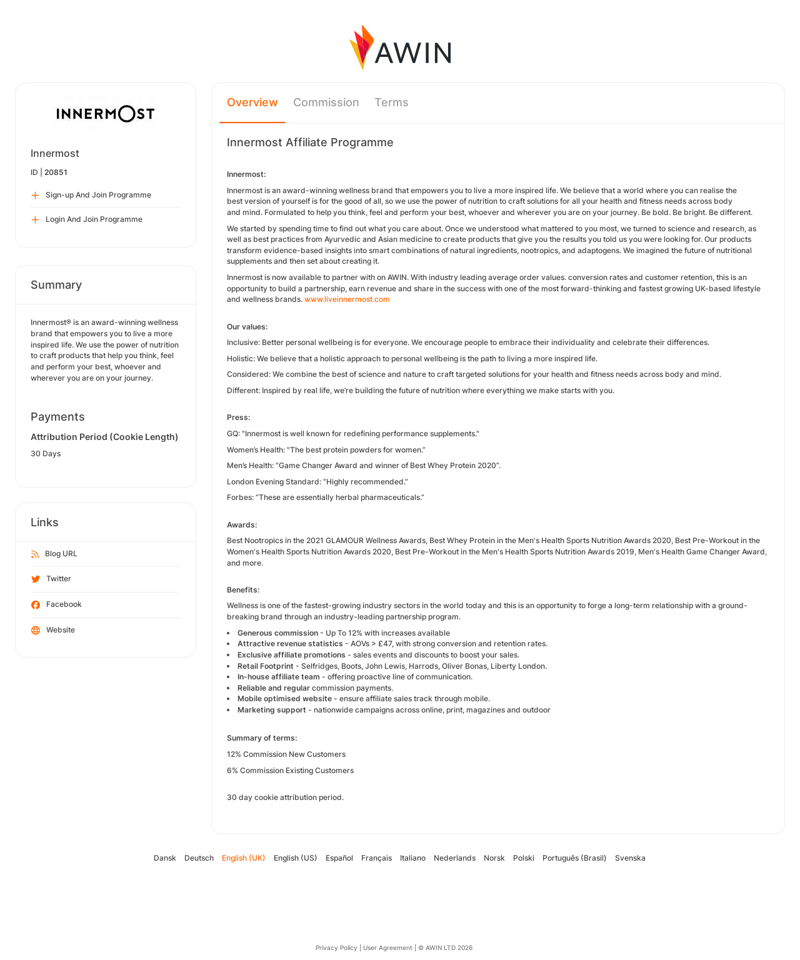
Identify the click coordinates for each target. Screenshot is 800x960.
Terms (391, 102)
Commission (326, 102)
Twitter (51, 579)
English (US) (296, 857)
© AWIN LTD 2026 (445, 947)
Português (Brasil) (574, 857)
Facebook (56, 605)
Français (376, 857)
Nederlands (455, 857)
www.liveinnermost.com (347, 299)
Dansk (165, 857)
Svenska (630, 857)
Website (53, 630)
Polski (523, 857)
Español (339, 857)
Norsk (494, 857)
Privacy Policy (337, 947)
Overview (252, 102)
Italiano (413, 857)
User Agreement (387, 947)
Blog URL (54, 554)
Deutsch (199, 857)
